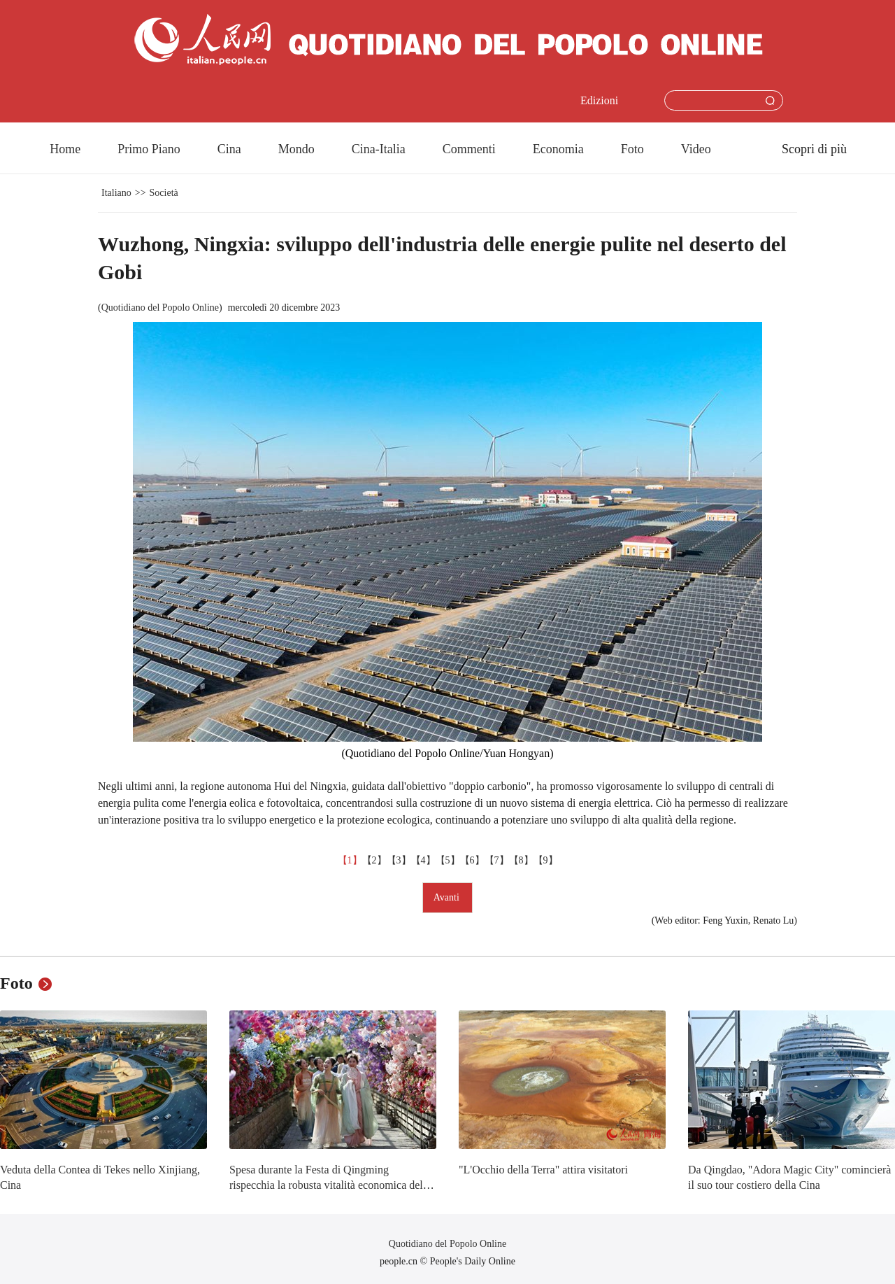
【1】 (350, 860)
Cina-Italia (379, 149)
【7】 (497, 860)
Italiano (116, 193)
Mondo (296, 149)
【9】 (546, 860)
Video (696, 149)
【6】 (472, 860)
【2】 (374, 860)
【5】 (448, 860)
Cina (229, 149)
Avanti (448, 897)
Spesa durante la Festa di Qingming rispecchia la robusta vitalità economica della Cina (330, 1185)
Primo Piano (148, 149)
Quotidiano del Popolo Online (160, 307)
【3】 (399, 860)
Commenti (469, 149)
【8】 (521, 860)
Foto (632, 149)
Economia (558, 149)
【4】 (423, 860)
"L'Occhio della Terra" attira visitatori (543, 1170)
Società (164, 193)
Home (65, 149)
